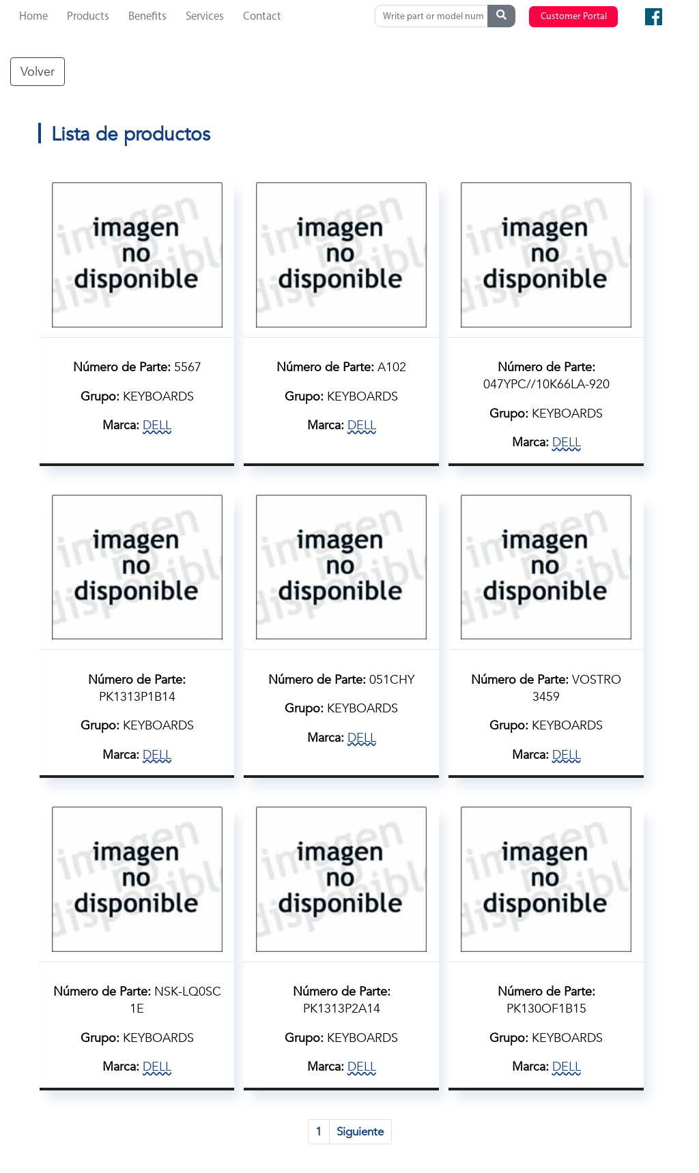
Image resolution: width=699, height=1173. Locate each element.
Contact (262, 17)
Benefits (147, 17)
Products (88, 17)
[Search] (434, 16)
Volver (37, 71)
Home (33, 17)
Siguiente (360, 1132)
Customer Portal (574, 17)
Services (205, 17)
